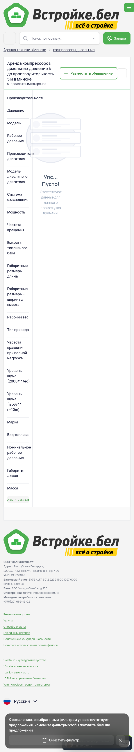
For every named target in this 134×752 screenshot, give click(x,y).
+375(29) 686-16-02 (17, 601)
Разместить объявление (91, 73)
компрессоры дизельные (74, 49)
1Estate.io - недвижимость (21, 666)
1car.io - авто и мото (16, 672)
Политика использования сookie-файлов (31, 645)
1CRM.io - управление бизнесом (25, 678)
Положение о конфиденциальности (27, 639)
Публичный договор (17, 633)
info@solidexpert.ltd (46, 593)
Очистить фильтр (18, 500)
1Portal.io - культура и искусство (25, 660)
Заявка (120, 38)
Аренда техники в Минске (25, 49)
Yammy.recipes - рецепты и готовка (27, 684)
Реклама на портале (17, 614)
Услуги (8, 620)
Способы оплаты (15, 627)
